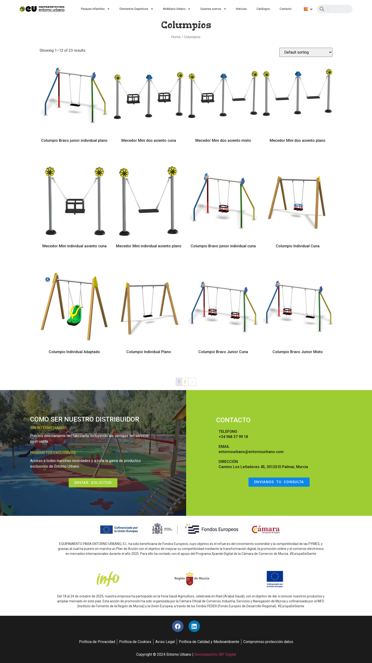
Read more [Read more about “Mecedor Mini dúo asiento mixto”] (223, 154)
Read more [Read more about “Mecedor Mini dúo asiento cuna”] (149, 154)
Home (176, 37)
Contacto (286, 9)
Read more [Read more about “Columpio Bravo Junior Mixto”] (297, 365)
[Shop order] (305, 52)
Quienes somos (213, 9)
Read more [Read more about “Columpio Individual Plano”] (149, 365)
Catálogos (263, 9)
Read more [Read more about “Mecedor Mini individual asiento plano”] (149, 260)
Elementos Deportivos (136, 9)
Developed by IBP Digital (215, 654)
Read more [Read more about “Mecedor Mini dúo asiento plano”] (297, 154)
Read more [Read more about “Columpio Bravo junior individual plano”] (74, 154)
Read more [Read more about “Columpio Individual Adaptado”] (74, 365)
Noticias (241, 9)
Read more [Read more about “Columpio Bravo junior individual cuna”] (223, 260)
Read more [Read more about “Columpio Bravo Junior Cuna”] (223, 365)
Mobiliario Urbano (177, 9)
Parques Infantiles (95, 9)
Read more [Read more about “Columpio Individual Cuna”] (297, 260)
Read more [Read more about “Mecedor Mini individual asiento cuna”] (74, 260)
